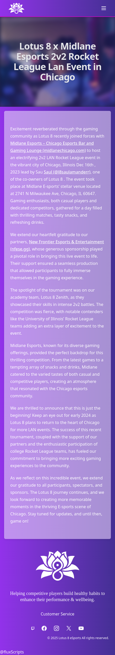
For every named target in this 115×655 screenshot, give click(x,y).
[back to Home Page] (16, 8)
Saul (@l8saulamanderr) (67, 172)
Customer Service (57, 614)
